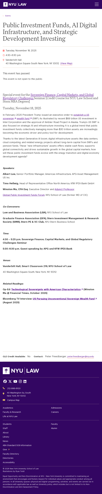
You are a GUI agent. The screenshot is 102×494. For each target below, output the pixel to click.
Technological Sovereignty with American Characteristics (46, 289)
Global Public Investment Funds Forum (24, 195)
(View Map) (66, 63)
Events (8, 16)
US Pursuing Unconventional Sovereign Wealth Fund (64, 298)
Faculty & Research (12, 412)
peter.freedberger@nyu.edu (80, 356)
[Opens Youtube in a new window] (15, 381)
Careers (55, 412)
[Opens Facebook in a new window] (5, 381)
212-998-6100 (14, 388)
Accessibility (9, 462)
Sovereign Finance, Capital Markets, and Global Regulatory (48, 96)
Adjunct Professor (64, 189)
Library (6, 437)
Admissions (56, 408)
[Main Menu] (97, 4)
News (5, 441)
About (6, 432)
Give (5, 449)
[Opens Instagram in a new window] (20, 381)
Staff (5, 428)
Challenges (26, 98)
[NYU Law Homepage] (14, 4)
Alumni (54, 428)
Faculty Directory (11, 454)
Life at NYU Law (10, 416)
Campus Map (13, 400)
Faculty (54, 424)
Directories (8, 458)
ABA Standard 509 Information (17, 445)
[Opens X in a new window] (10, 381)
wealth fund (23, 118)
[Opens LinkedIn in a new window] (24, 381)
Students (7, 424)
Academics (8, 408)
